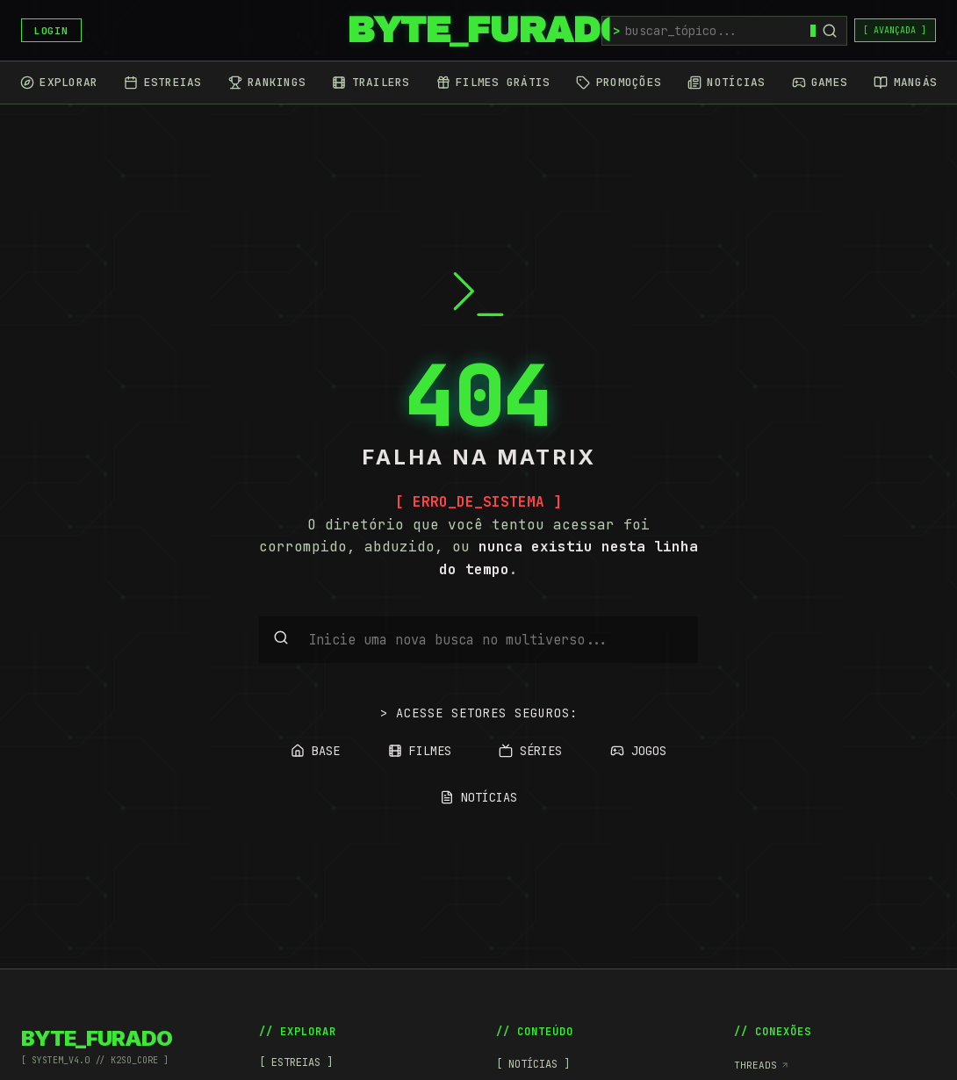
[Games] (820, 82)
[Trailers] (370, 82)
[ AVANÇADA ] (894, 30)
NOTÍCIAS (478, 797)
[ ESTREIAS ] (296, 1062)
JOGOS (638, 751)
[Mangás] (905, 82)
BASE (315, 751)
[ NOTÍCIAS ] (533, 1064)
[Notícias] (726, 82)
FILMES (419, 751)
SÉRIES (530, 751)
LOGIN (51, 31)
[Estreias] (162, 82)
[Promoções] (619, 82)
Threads (761, 1065)
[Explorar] (59, 82)
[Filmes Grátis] (493, 82)
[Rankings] (267, 82)
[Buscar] (830, 31)
